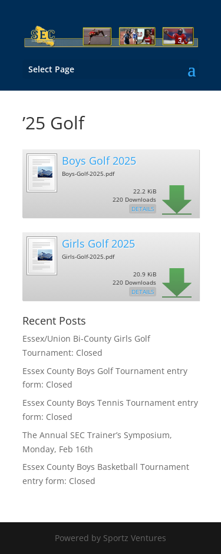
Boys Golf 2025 (99, 160)
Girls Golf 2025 (98, 243)
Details (142, 209)
